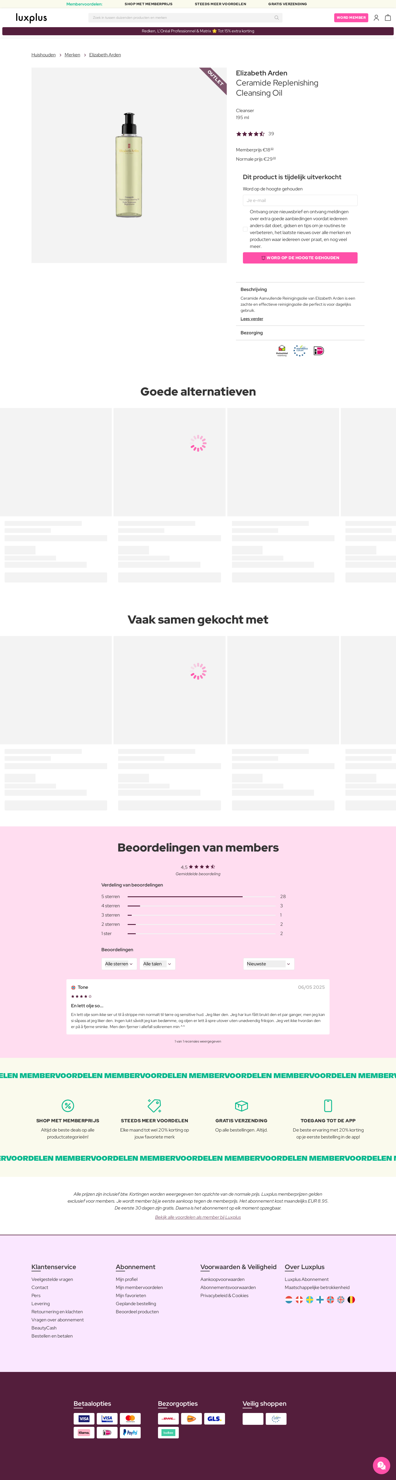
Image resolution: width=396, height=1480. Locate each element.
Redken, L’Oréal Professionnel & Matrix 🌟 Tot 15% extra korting (198, 31)
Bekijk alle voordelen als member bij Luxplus (198, 1217)
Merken (72, 55)
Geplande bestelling (136, 1304)
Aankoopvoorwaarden (222, 1279)
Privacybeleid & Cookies (224, 1295)
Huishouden (43, 55)
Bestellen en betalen (52, 1336)
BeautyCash (44, 1328)
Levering (40, 1304)
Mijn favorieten (131, 1295)
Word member (351, 17)
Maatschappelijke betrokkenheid (317, 1287)
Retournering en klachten (57, 1312)
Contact (39, 1287)
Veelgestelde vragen (52, 1279)
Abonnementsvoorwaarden (228, 1287)
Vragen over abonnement (57, 1320)
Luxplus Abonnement (307, 1279)
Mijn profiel (126, 1279)
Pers (35, 1295)
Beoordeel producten (137, 1312)
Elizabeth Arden (105, 55)
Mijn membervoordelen (139, 1287)
